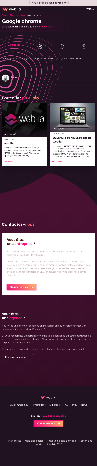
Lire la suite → (10, 162)
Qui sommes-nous (20, 405)
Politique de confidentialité (61, 441)
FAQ (66, 405)
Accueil (5, 15)
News (84, 405)
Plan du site (14, 441)
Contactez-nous (19, 287)
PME (74, 405)
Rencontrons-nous (15, 357)
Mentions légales (34, 441)
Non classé (20, 15)
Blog (12, 15)
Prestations (39, 405)
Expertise (54, 405)
